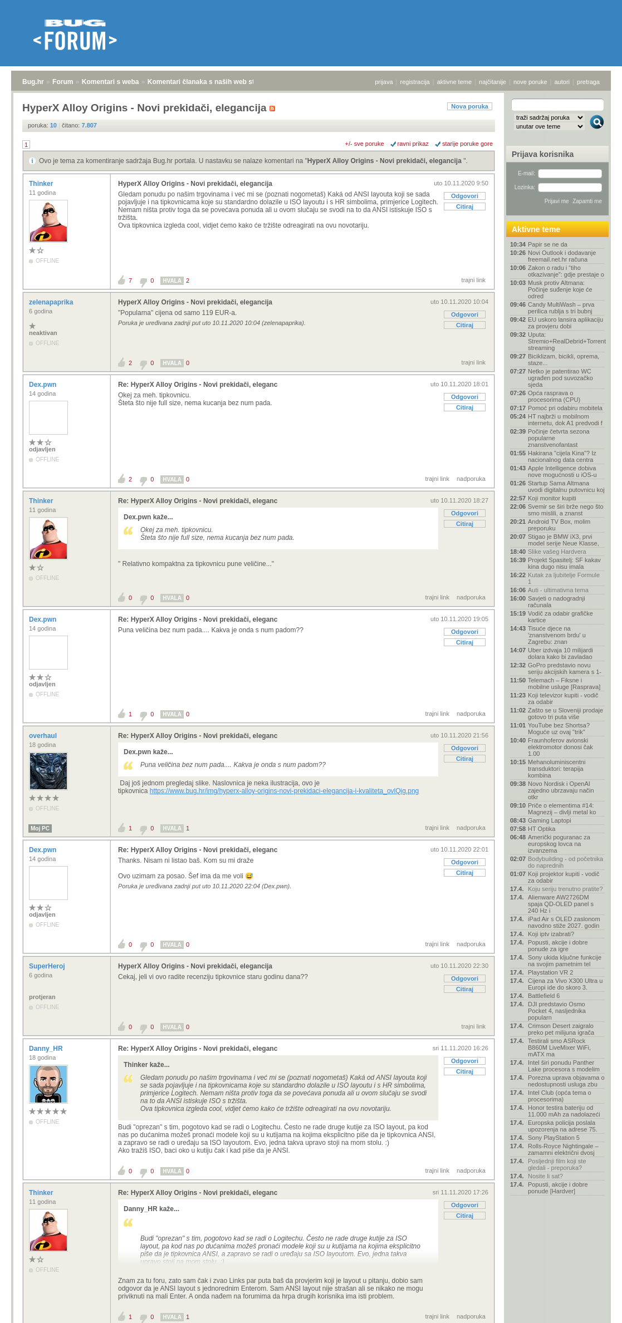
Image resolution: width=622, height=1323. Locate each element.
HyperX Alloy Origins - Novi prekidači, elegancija (385, 161)
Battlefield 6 (544, 995)
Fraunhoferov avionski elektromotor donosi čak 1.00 (560, 747)
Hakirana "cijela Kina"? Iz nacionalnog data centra (562, 456)
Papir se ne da (547, 244)
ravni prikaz (413, 143)
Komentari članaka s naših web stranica (211, 82)
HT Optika (541, 828)
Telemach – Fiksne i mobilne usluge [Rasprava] (564, 683)
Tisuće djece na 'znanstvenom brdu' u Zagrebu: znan (557, 635)
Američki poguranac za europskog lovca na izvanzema (559, 844)
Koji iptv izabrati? (551, 934)
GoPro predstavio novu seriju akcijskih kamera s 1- (564, 668)
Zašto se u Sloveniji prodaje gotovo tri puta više (565, 713)
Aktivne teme (536, 229)
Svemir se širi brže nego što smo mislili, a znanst (566, 510)
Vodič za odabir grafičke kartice (560, 616)
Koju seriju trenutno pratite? (565, 889)
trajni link (474, 280)
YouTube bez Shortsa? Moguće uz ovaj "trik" (559, 728)
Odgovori (464, 196)
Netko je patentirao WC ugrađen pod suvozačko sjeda (560, 378)
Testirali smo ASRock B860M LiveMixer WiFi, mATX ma (559, 1047)
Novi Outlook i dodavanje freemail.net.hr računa (562, 256)
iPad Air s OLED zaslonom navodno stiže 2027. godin (564, 922)
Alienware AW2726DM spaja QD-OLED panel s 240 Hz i (561, 904)
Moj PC (40, 828)
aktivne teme (454, 81)
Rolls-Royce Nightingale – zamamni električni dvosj (563, 1149)
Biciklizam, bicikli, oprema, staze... (563, 359)
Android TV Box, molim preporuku (559, 525)
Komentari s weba (110, 82)
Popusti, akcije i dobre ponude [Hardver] (558, 1187)
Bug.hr (33, 82)
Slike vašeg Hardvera (557, 551)
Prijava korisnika (543, 154)
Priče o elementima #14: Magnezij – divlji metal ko (562, 808)
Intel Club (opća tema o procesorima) (559, 1096)
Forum (62, 82)
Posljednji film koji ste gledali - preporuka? (557, 1164)
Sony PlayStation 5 (554, 1137)
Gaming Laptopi (549, 820)
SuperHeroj (48, 966)
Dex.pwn (43, 384)
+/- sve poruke (364, 143)
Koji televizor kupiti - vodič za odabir (563, 698)
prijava (384, 81)
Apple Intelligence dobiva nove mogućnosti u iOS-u (562, 471)
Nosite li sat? (545, 1176)
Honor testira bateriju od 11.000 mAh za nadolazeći (564, 1111)
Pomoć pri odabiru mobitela (565, 408)
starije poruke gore (467, 143)
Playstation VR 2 (550, 972)
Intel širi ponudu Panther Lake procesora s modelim (564, 1066)
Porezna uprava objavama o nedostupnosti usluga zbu (566, 1081)
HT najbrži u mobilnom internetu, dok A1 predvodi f (565, 419)
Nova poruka (469, 106)
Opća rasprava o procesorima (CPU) (554, 396)
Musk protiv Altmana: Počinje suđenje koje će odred (560, 289)
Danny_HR (47, 1049)
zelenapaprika (52, 302)
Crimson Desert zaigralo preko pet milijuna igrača (561, 1029)
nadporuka (471, 478)
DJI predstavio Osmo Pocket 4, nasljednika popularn (557, 1011)
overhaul (43, 736)
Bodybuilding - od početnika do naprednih (565, 862)
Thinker (42, 184)
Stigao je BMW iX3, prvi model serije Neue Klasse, (563, 540)
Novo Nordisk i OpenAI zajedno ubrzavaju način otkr (561, 790)
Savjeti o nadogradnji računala (556, 601)
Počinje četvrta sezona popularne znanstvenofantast (559, 438)
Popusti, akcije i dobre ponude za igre (558, 945)
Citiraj (464, 206)
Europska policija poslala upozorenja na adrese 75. (562, 1126)
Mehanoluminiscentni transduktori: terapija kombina (556, 769)
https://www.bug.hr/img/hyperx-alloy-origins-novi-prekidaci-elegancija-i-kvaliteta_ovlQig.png (284, 791)
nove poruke (530, 81)
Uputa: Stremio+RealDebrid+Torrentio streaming (566, 341)
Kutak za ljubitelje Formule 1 (564, 578)
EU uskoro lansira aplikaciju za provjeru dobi (565, 322)
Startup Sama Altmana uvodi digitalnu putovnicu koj (566, 486)
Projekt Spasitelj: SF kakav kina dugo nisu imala (564, 563)
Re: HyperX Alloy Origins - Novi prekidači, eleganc (197, 384)
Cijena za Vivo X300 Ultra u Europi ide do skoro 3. (565, 984)
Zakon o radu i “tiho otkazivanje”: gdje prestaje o (566, 271)
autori (562, 81)
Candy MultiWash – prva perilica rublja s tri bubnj (561, 307)
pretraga (588, 81)
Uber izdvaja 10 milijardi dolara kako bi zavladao (560, 653)
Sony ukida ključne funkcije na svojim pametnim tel (564, 960)
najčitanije (492, 81)
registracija (415, 81)
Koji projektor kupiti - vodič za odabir (563, 877)
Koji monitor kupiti (552, 498)
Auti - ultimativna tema (558, 590)
